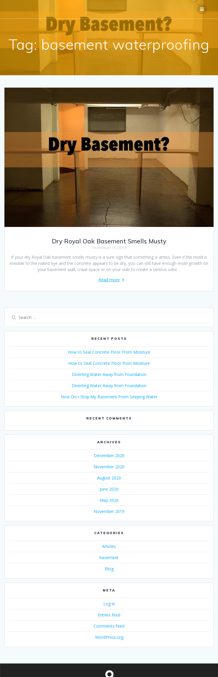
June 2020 (109, 489)
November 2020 (109, 466)
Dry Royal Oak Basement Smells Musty (109, 241)
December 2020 (109, 455)
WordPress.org (109, 637)
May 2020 (109, 500)
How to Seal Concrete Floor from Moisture (109, 363)
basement (109, 557)
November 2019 (109, 511)
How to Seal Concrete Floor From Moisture (109, 352)
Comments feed (109, 626)
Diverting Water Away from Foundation (109, 374)
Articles (109, 546)
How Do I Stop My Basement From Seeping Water (109, 396)
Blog (109, 568)
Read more (109, 279)
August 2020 (109, 478)
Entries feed (109, 615)
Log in (109, 603)
